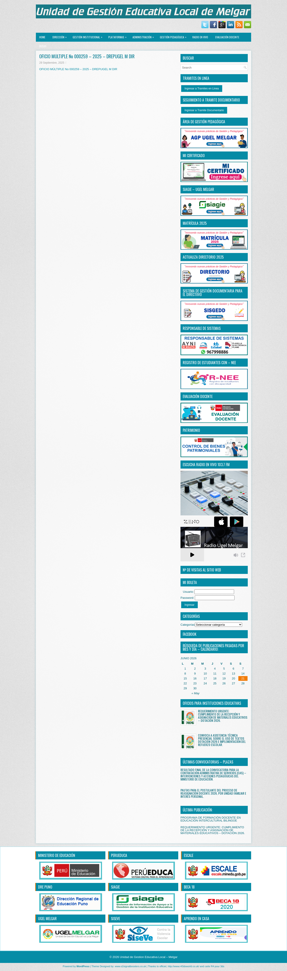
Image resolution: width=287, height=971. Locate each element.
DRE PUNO (45, 887)
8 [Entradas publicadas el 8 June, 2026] (185, 673)
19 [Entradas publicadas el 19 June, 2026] (224, 678)
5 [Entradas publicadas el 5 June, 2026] (224, 668)
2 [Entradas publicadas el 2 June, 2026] (195, 668)
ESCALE (188, 855)
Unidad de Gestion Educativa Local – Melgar (148, 957)
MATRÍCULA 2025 (195, 223)
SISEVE (115, 918)
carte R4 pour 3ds (214, 966)
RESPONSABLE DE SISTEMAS (202, 328)
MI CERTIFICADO (194, 155)
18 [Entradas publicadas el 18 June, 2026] (214, 678)
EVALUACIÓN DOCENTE (227, 37)
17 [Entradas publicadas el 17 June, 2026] (205, 678)
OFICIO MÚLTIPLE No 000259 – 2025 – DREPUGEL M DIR (78, 69)
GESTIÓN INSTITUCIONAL (88, 36)
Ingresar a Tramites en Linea (202, 88)
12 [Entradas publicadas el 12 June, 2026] (224, 673)
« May (195, 693)
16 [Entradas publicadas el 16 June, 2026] (194, 678)
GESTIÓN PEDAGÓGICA (174, 36)
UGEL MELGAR (47, 918)
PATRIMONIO (191, 430)
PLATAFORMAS (118, 36)
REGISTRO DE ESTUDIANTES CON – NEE (209, 362)
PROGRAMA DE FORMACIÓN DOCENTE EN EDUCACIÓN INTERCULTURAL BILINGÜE (210, 819)
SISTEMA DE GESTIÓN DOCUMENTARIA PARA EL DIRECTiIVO (212, 292)
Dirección (60, 36)
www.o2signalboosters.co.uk (130, 966)
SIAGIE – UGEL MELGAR (198, 189)
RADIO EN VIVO (200, 37)
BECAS (42, 46)
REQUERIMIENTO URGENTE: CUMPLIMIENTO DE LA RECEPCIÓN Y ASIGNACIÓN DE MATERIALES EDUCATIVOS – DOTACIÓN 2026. (222, 716)
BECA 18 (189, 887)
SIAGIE (115, 887)
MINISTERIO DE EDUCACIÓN (56, 855)
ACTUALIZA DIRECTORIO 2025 (203, 257)
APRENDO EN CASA (196, 918)
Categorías (187, 624)
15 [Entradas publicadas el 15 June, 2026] (185, 678)
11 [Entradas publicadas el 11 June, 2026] (214, 673)
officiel (162, 966)
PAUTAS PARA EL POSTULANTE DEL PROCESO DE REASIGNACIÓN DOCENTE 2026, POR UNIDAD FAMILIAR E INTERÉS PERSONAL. (213, 793)
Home (42, 37)
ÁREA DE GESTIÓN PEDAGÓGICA (204, 121)
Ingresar (189, 604)
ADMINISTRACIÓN (144, 36)
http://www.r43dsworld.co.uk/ (183, 966)
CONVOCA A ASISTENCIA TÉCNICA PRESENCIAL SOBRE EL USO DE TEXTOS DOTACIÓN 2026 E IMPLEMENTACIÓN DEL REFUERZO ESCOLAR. (222, 740)
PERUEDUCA (119, 855)
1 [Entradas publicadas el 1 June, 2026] (185, 668)
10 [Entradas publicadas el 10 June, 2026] (205, 673)
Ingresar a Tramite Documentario (204, 110)
